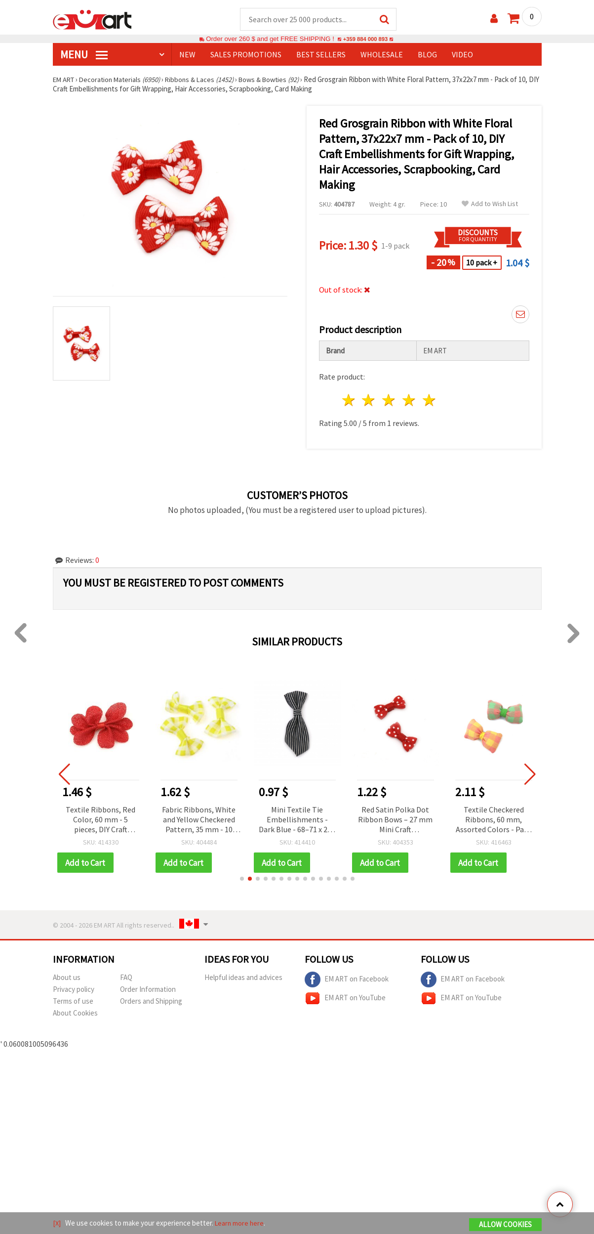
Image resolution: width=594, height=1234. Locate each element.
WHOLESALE (381, 55)
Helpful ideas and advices (243, 978)
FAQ (126, 978)
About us (66, 978)
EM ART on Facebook (347, 980)
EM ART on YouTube (345, 999)
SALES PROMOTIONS (245, 55)
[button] (242, 880)
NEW (187, 55)
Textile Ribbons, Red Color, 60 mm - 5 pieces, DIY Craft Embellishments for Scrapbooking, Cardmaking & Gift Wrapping (100, 820)
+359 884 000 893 (365, 39)
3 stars (389, 400)
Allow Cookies (505, 1225)
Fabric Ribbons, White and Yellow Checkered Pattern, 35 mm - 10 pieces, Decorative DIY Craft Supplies (199, 820)
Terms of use (73, 1002)
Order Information (148, 990)
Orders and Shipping (151, 1002)
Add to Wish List (490, 204)
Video (462, 55)
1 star (349, 400)
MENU (84, 55)
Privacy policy (73, 990)
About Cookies (75, 1014)
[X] (57, 1223)
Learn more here (240, 1223)
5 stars (429, 400)
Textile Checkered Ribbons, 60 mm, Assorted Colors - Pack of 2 (493, 820)
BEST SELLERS (321, 55)
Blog (427, 55)
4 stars (409, 400)
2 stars (369, 400)
